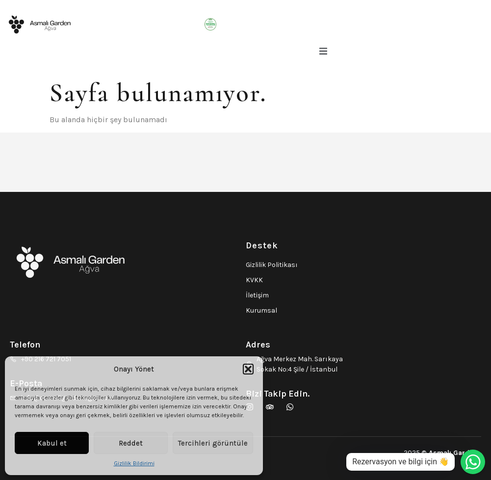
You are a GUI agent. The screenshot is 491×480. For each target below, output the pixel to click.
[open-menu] (323, 53)
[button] (248, 369)
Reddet (131, 443)
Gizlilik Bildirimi (134, 463)
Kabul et (52, 443)
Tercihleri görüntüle (213, 443)
